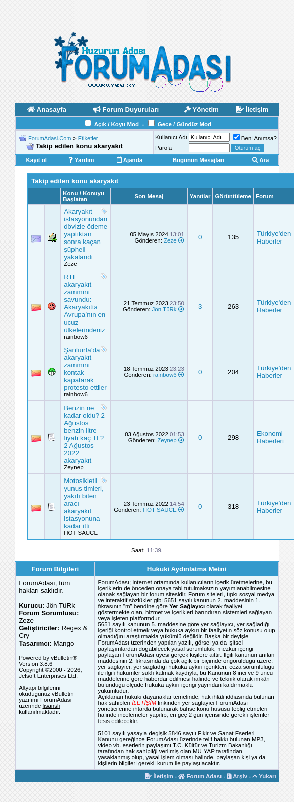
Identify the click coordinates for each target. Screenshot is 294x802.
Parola (163, 148)
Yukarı (264, 776)
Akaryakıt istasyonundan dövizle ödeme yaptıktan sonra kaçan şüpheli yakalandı (85, 234)
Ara (260, 160)
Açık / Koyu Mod (116, 124)
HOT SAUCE (81, 533)
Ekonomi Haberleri (270, 437)
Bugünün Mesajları (199, 160)
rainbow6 (76, 337)
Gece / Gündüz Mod (184, 124)
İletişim (159, 776)
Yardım (81, 160)
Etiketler (88, 138)
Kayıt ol (36, 160)
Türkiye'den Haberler (274, 237)
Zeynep (73, 467)
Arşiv (237, 776)
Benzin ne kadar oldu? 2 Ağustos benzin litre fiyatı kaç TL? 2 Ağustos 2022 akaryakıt (84, 434)
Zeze (70, 264)
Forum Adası (200, 776)
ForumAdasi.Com (49, 138)
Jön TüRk (164, 309)
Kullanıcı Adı (171, 137)
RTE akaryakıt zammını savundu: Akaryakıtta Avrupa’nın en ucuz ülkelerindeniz (84, 303)
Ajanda (129, 160)
